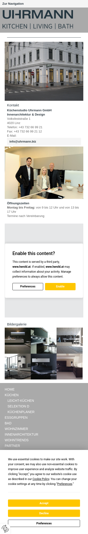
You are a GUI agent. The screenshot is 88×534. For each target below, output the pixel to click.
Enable (60, 286)
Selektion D (18, 406)
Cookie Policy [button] (40, 479)
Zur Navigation (13, 3)
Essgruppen (16, 417)
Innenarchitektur (21, 434)
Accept (44, 503)
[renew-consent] (5, 528)
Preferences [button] (64, 484)
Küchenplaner (21, 412)
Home (10, 389)
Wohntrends (17, 440)
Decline (44, 513)
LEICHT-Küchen (21, 400)
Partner (12, 446)
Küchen (12, 395)
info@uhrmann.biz (22, 141)
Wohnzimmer (16, 429)
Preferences (44, 523)
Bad (8, 423)
